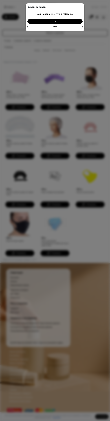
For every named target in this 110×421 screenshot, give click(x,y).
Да (55, 21)
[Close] (82, 7)
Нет (55, 27)
